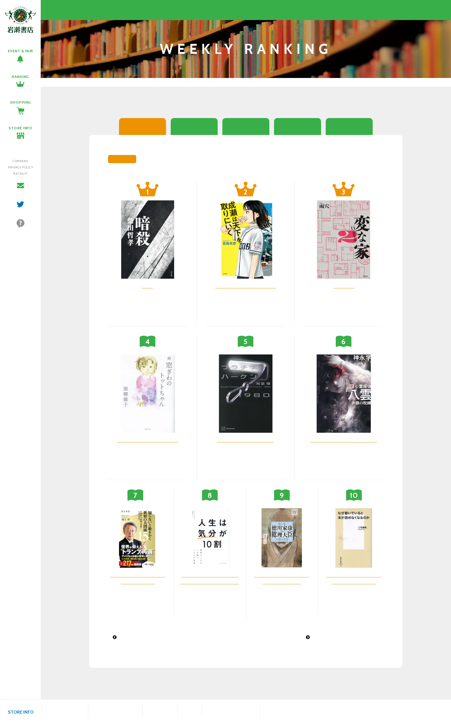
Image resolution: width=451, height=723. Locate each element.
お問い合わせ (20, 192)
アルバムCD (349, 126)
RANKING (20, 76)
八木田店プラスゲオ (65, 711)
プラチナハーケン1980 (245, 440)
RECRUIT (20, 174)
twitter (20, 211)
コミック (246, 126)
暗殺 (147, 286)
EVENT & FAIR (20, 51)
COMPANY (20, 161)
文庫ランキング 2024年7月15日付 (342, 637)
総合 (142, 126)
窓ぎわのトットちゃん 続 (148, 440)
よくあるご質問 (20, 232)
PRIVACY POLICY (20, 167)
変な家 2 (343, 286)
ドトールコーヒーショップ (230, 713)
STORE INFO (20, 128)
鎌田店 (189, 711)
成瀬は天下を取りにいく (245, 286)
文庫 (194, 126)
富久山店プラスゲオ (231, 707)
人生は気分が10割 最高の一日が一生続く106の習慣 (209, 582)
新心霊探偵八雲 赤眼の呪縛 (343, 440)
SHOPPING (20, 102)
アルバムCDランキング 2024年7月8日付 (156, 637)
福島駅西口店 (160, 711)
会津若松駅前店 (279, 711)
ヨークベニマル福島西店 (115, 711)
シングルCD (297, 126)
